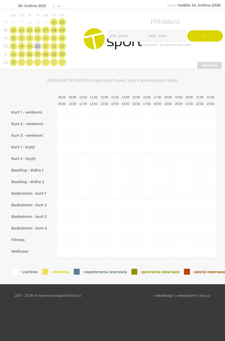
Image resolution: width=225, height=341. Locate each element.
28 (46, 54)
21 (46, 46)
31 (13, 62)
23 (62, 46)
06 (37, 30)
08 (54, 30)
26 (30, 54)
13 (37, 38)
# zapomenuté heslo (176, 45)
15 (54, 38)
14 (46, 38)
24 (13, 54)
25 (21, 54)
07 (46, 30)
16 (62, 38)
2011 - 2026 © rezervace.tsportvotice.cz (48, 295)
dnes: (194, 5)
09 (62, 30)
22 (54, 46)
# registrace (149, 45)
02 (62, 22)
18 (21, 46)
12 (29, 38)
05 (29, 30)
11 (21, 38)
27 (38, 54)
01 (54, 22)
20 (37, 46)
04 (21, 30)
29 (54, 54)
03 (13, 30)
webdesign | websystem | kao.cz (182, 295)
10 (13, 38)
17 (13, 46)
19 (29, 46)
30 (62, 54)
